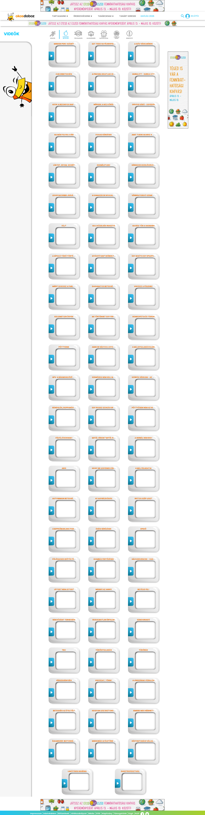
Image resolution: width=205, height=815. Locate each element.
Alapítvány (107, 813)
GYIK (98, 813)
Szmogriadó (143, 619)
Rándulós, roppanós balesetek (68, 407)
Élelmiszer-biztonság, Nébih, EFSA (69, 741)
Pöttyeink (64, 347)
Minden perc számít (64, 44)
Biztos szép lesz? (143, 498)
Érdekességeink (83, 16)
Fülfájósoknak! (64, 438)
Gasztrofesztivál (130, 771)
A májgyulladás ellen (143, 347)
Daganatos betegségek (104, 286)
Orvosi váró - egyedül (143, 104)
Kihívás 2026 (147, 16)
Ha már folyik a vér (64, 134)
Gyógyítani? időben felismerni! (108, 256)
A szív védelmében (143, 44)
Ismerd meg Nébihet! (143, 710)
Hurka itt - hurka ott (143, 74)
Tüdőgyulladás (104, 650)
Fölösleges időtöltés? (64, 559)
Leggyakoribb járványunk (66, 195)
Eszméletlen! (103, 165)
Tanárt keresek (127, 16)
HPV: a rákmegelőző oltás (65, 377)
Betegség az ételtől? (64, 710)
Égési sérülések (103, 529)
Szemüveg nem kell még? (104, 377)
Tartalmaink (60, 16)
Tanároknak (105, 16)
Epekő (143, 529)
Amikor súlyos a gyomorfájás (107, 347)
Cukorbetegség (64, 74)
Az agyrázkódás (103, 498)
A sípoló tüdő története (65, 256)
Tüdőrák (143, 650)
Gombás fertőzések (103, 559)
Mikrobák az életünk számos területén (112, 741)
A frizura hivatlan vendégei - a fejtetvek (113, 74)
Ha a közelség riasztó (103, 225)
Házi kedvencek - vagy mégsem (147, 559)
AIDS (64, 468)
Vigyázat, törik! (103, 680)
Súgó (130, 813)
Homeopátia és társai (143, 316)
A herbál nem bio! (143, 438)
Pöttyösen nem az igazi (144, 407)
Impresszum (36, 813)
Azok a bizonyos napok (64, 104)
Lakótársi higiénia (77, 771)
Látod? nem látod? (64, 589)
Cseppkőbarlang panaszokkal (68, 529)
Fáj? (64, 225)
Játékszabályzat (79, 813)
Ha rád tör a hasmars (143, 225)
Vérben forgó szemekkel (144, 195)
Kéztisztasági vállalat (144, 741)
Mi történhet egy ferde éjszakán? (109, 316)
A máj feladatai (143, 468)
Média (91, 813)
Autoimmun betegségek (64, 498)
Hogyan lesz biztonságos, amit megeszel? (113, 710)
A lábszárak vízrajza (143, 680)
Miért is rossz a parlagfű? (65, 286)
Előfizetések (63, 813)
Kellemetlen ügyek (63, 316)
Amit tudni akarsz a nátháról (147, 134)
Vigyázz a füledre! (143, 286)
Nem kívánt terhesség (64, 619)
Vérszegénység (64, 680)
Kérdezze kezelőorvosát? (145, 165)
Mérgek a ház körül (104, 104)
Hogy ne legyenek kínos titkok (108, 468)
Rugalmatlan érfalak (103, 619)
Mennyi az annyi (104, 589)
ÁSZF (137, 813)
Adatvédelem (49, 813)
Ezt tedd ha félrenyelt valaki (107, 44)
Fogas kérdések (104, 134)
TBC (64, 650)
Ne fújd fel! (143, 589)
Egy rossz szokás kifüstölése (107, 407)
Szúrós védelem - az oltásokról (148, 377)
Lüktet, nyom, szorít (64, 165)
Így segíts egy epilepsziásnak (147, 256)
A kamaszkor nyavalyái (104, 195)
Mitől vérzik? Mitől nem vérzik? (108, 438)
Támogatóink (120, 813)
